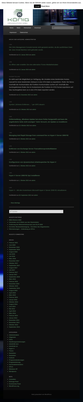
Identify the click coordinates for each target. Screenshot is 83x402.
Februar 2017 (13, 272)
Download (37, 28)
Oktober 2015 (13, 286)
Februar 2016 (13, 281)
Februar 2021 (13, 242)
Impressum (13, 32)
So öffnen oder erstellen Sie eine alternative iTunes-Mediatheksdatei (33, 64)
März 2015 (12, 295)
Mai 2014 (12, 309)
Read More (45, 6)
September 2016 (14, 277)
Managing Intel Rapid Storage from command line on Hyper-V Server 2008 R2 (38, 135)
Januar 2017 (13, 274)
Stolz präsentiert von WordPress (41, 394)
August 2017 (13, 268)
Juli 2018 (12, 256)
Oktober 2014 (13, 302)
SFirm (11, 367)
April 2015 (12, 293)
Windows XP (13, 369)
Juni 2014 (12, 306)
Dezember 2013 (14, 320)
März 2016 (12, 279)
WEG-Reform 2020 (15, 220)
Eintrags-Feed (13, 381)
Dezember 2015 (14, 284)
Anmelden (12, 379)
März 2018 (12, 258)
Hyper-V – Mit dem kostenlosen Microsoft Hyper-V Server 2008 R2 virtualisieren (37, 190)
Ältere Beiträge (14, 203)
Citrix (11, 339)
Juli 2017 (12, 270)
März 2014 (12, 313)
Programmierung (14, 362)
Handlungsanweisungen (17, 342)
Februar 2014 (13, 315)
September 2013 (14, 327)
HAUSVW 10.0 (13, 344)
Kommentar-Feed (15, 384)
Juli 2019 (12, 254)
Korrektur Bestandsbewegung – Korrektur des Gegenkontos (29, 227)
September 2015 (14, 288)
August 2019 (13, 252)
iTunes (11, 351)
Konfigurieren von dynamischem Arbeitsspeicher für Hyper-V (32, 162)
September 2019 (14, 249)
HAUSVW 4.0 (13, 346)
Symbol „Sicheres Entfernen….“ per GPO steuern (27, 104)
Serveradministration (16, 364)
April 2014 (12, 311)
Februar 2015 (13, 297)
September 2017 (14, 265)
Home (11, 28)
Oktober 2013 (13, 325)
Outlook (11, 358)
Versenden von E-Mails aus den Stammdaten (24, 222)
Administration (14, 335)
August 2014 (13, 304)
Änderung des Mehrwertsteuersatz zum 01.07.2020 (26, 224)
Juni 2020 (12, 245)
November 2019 (14, 247)
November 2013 (14, 322)
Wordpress (12, 371)
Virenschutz (27, 28)
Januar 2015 (13, 300)
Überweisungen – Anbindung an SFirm (22, 229)
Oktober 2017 (13, 263)
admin (33, 55)
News (18, 28)
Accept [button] (37, 6)
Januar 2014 (13, 318)
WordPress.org (14, 386)
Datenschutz (24, 32)
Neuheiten (12, 353)
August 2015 (13, 290)
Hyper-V (11, 348)
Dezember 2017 (14, 261)
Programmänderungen (16, 360)
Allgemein (12, 337)
